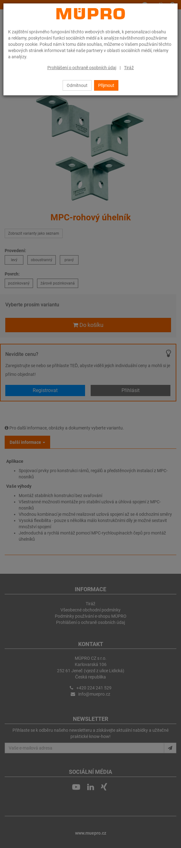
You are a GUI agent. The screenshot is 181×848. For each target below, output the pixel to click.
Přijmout (106, 85)
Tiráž (129, 67)
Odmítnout (77, 85)
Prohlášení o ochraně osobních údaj (82, 67)
